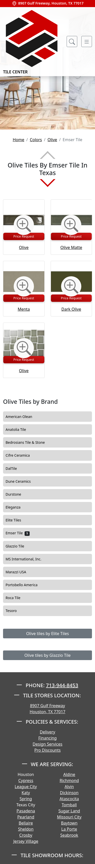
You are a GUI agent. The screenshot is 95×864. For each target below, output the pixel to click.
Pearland (25, 817)
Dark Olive (71, 309)
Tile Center (31, 41)
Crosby (25, 835)
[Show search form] (72, 41)
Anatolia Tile (19, 429)
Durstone (17, 494)
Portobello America (25, 584)
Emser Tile (18, 533)
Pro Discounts (47, 750)
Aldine (69, 774)
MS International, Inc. (27, 559)
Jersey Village (25, 841)
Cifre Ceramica (21, 455)
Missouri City (69, 817)
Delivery (47, 732)
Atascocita (69, 799)
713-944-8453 (62, 685)
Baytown (69, 823)
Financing (47, 738)
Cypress (25, 780)
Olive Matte (71, 247)
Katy (26, 792)
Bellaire (26, 823)
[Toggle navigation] (86, 41)
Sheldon (25, 829)
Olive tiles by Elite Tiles (47, 633)
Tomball (69, 805)
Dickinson (69, 792)
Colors (36, 139)
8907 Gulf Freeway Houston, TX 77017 (47, 708)
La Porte (69, 829)
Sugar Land (69, 811)
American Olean (22, 416)
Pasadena (25, 811)
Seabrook (69, 835)
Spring (26, 799)
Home (18, 139)
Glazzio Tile (18, 546)
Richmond (69, 780)
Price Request (23, 236)
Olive (52, 139)
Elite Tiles (17, 520)
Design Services (47, 744)
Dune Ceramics (22, 481)
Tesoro (15, 610)
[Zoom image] (24, 225)
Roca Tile (16, 597)
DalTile (15, 468)
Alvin (69, 786)
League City (26, 786)
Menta (24, 309)
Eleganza (16, 507)
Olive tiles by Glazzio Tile (47, 655)
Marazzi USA (19, 572)
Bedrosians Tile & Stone (29, 442)
